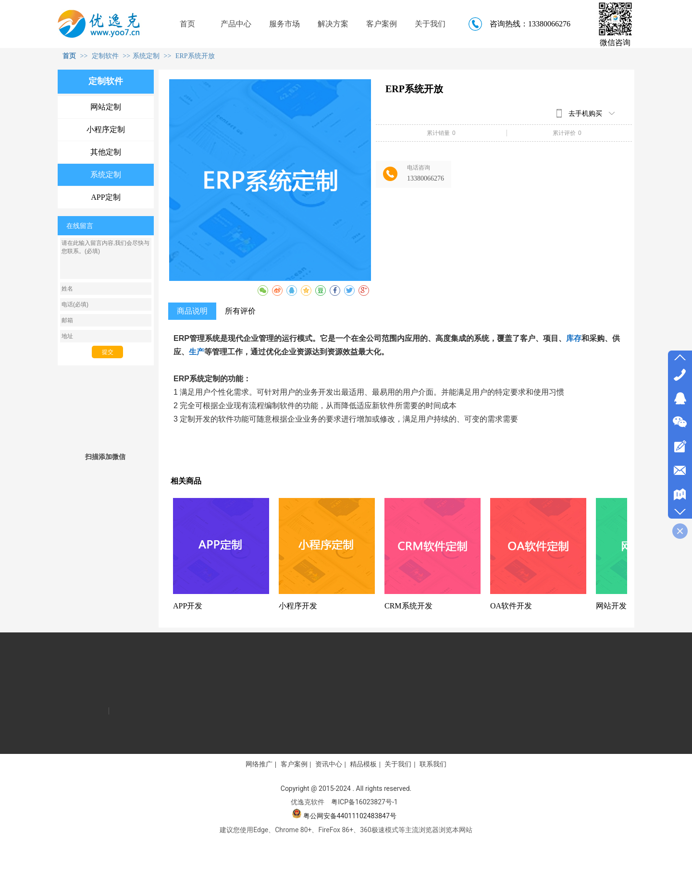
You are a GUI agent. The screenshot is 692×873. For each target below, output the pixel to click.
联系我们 (433, 764)
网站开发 (611, 606)
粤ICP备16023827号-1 (364, 802)
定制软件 (106, 56)
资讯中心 (328, 764)
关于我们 (397, 764)
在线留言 (79, 226)
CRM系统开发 (408, 606)
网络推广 (259, 764)
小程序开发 (298, 606)
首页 (69, 56)
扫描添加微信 (105, 457)
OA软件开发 (511, 606)
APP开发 (187, 606)
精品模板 (363, 764)
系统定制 (146, 56)
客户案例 (294, 764)
